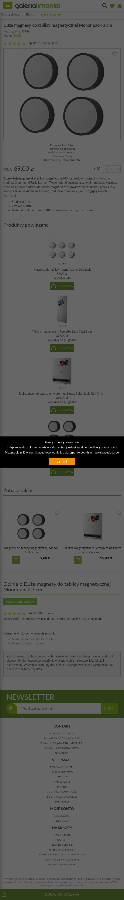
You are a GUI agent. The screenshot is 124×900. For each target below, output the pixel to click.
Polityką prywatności (103, 447)
